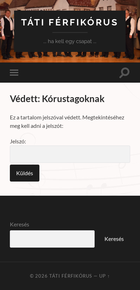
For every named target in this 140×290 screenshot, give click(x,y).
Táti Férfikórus (70, 22)
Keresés (19, 224)
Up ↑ (104, 276)
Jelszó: (70, 150)
